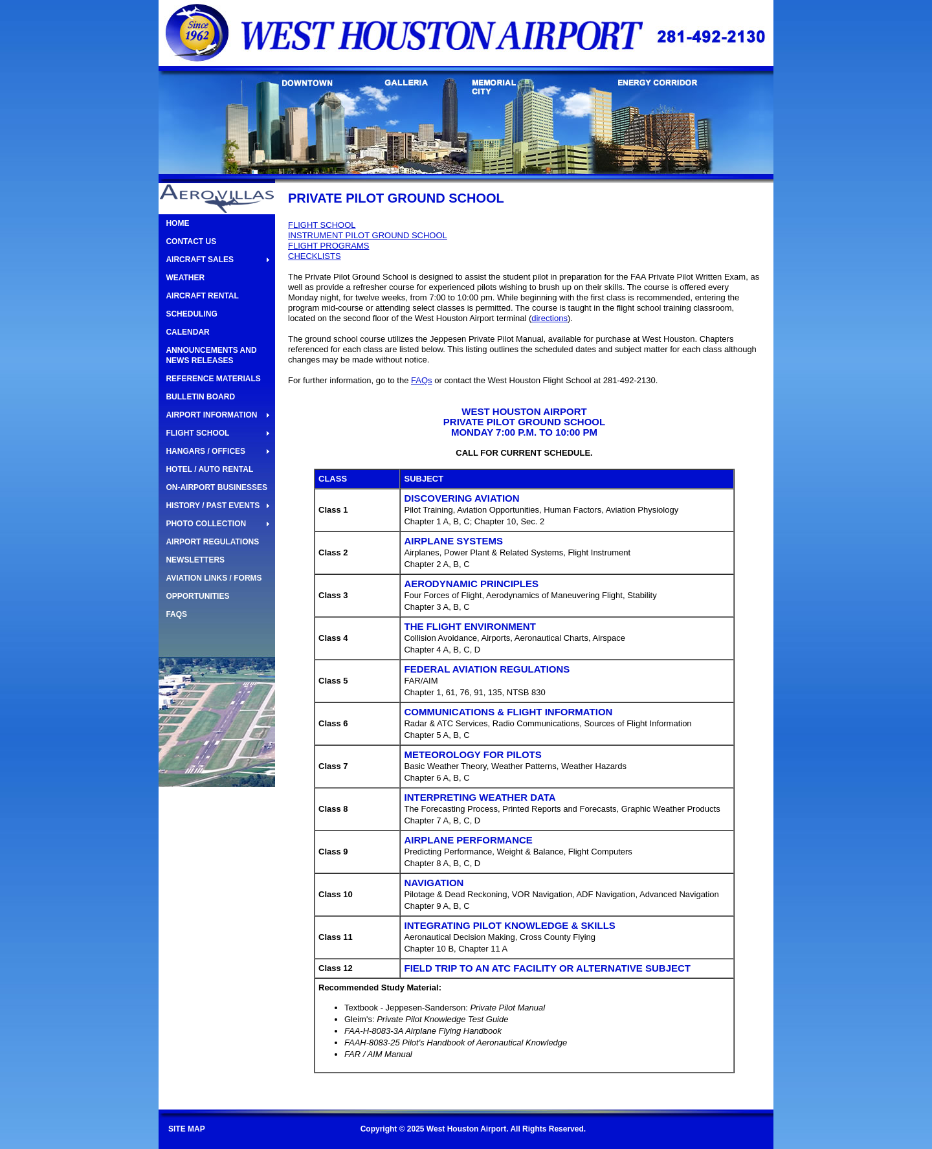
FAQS (176, 614)
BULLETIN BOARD (200, 396)
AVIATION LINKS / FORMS (213, 578)
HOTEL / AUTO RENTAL (209, 469)
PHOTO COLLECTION (206, 523)
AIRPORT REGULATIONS (212, 541)
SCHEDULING (191, 313)
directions (549, 318)
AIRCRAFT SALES (200, 259)
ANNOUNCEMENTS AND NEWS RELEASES (211, 355)
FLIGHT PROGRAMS (328, 246)
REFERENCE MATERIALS (213, 378)
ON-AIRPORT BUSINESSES (216, 487)
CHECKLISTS (314, 256)
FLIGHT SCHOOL (197, 433)
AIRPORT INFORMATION (211, 414)
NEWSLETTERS (195, 559)
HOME (177, 223)
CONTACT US (191, 241)
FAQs (421, 380)
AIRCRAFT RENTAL (202, 295)
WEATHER (185, 277)
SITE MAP (186, 1128)
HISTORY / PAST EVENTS (213, 505)
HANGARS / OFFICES (205, 451)
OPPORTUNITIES (197, 596)
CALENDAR (187, 332)
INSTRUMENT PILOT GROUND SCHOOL (367, 235)
